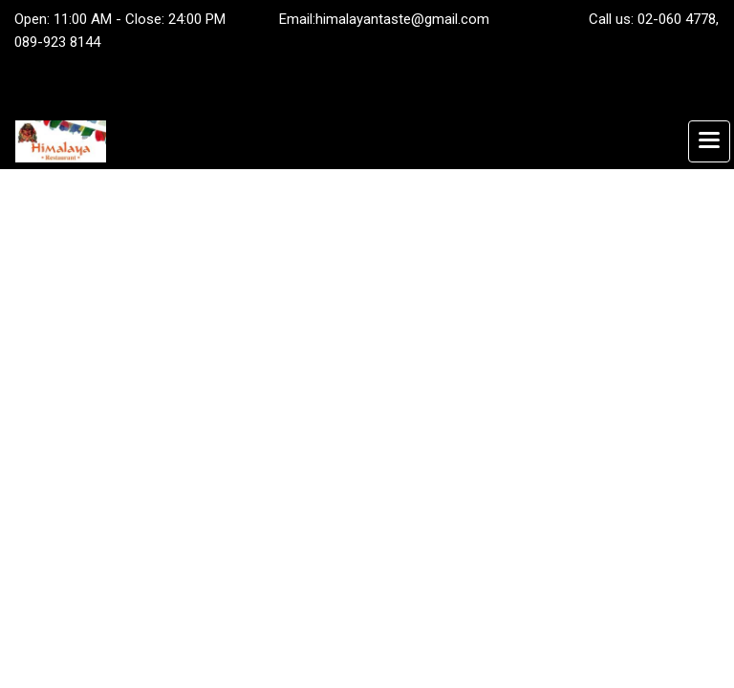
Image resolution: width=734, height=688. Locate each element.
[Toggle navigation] (709, 141)
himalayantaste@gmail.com (402, 19)
